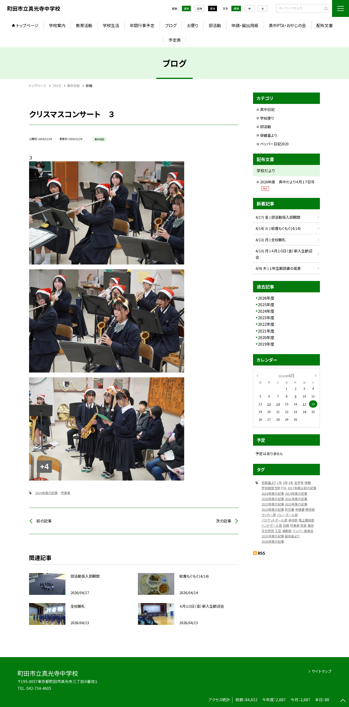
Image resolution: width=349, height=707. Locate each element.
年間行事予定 (142, 25)
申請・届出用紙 (244, 25)
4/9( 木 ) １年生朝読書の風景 (278, 268)
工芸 (278, 530)
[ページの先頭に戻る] (343, 701)
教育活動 (84, 25)
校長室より (269, 482)
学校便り (267, 118)
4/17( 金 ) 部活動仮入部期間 (277, 217)
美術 (311, 525)
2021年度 (266, 331)
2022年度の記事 (273, 504)
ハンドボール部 (272, 525)
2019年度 (266, 344)
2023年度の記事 (296, 504)
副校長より (292, 536)
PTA (283, 488)
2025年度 (266, 304)
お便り (192, 25)
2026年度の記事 (273, 541)
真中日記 (267, 109)
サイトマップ (321, 671)
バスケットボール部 (274, 520)
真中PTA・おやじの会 (287, 25)
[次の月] (315, 375)
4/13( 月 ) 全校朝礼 (270, 239)
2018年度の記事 (273, 493)
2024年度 (266, 311)
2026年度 (266, 298)
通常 (186, 8)
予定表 (174, 40)
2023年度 (266, 317)
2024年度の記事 (46, 492)
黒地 (212, 8)
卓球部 (293, 520)
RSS (261, 553)
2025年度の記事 (273, 536)
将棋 (286, 525)
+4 (44, 466)
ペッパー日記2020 (274, 143)
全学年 (299, 482)
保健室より (268, 135)
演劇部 (287, 530)
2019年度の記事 (296, 493)
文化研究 (268, 530)
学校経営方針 (271, 488)
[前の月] (257, 375)
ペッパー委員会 (302, 530)
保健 (307, 482)
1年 (279, 482)
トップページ (27, 25)
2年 (285, 482)
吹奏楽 (65, 492)
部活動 (215, 25)
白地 (199, 8)
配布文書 (324, 25)
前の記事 (44, 521)
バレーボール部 (287, 515)
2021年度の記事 (296, 499)
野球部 (310, 509)
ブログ (170, 25)
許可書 (289, 509)
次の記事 (223, 521)
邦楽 (303, 525)
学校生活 (111, 25)
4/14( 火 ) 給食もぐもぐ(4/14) (278, 228)
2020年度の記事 (273, 499)
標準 (236, 8)
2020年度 (266, 337)
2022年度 (266, 324)
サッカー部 (269, 515)
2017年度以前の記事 (301, 488)
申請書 (300, 509)
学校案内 (57, 25)
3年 (290, 482)
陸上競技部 (306, 520)
